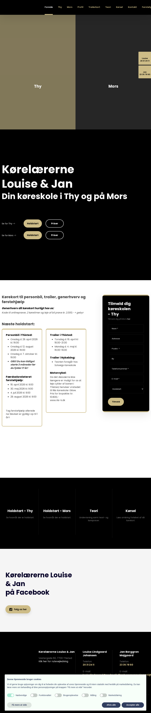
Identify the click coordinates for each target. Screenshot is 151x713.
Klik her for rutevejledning (53, 661)
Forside (49, 7)
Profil (80, 7)
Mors (69, 7)
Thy (60, 7)
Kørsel (119, 7)
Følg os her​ (18, 609)
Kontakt (132, 7)
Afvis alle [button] (111, 705)
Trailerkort (94, 7)
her (128, 319)
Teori (108, 7)
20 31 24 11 (88, 664)
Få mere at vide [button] (19, 705)
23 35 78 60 (126, 664)
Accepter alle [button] (132, 705)
